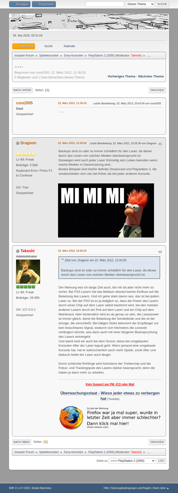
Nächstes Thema (151, 76)
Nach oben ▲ (161, 488)
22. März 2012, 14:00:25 (72, 250)
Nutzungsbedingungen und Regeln (131, 488)
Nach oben (21, 442)
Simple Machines (41, 488)
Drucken (157, 90)
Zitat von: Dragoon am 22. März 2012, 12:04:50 (95, 260)
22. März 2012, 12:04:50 (72, 143)
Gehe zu (101, 460)
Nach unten (22, 90)
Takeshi (136, 55)
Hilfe (106, 488)
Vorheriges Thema (121, 76)
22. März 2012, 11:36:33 (72, 103)
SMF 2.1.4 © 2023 (19, 488)
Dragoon (28, 143)
